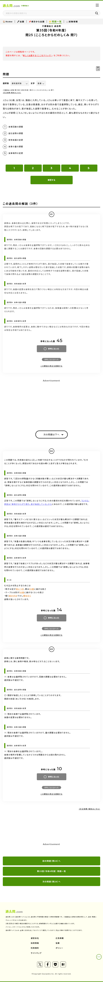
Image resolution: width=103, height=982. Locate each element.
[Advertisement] (51, 402)
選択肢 (6, 83)
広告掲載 (60, 938)
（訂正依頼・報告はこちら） (12, 92)
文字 (33, 83)
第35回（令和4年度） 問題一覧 (51, 871)
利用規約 (35, 948)
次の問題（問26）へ (51, 881)
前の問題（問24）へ (51, 860)
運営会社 (35, 938)
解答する (51, 179)
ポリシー (59, 948)
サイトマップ (36, 953)
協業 (58, 943)
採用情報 (35, 943)
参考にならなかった (51, 359)
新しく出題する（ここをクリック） (37, 55)
